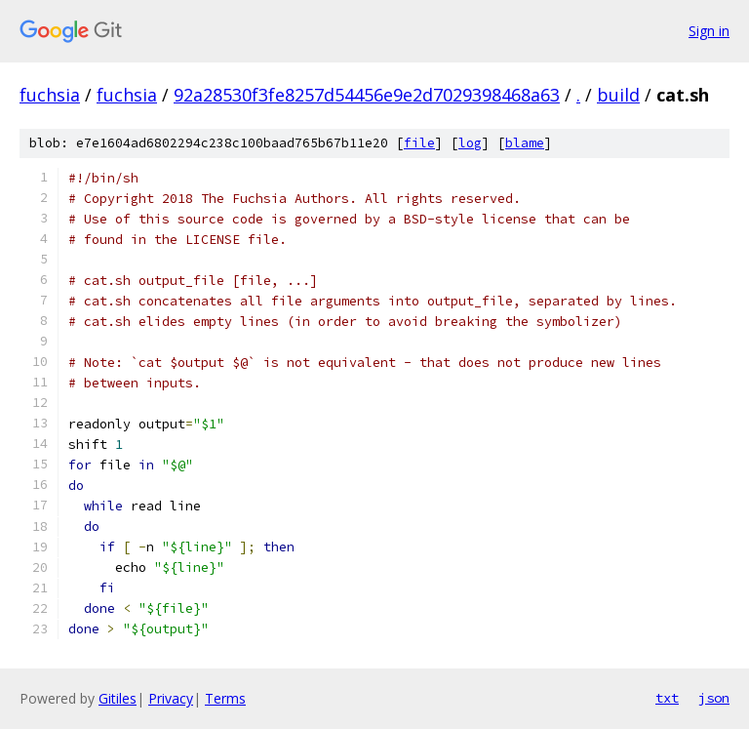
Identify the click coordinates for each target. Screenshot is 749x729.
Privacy (170, 698)
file (419, 143)
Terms (225, 698)
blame (524, 143)
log (470, 143)
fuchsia (50, 94)
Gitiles (118, 698)
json (713, 698)
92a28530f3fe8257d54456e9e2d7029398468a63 (367, 94)
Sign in (709, 30)
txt (667, 698)
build (618, 94)
